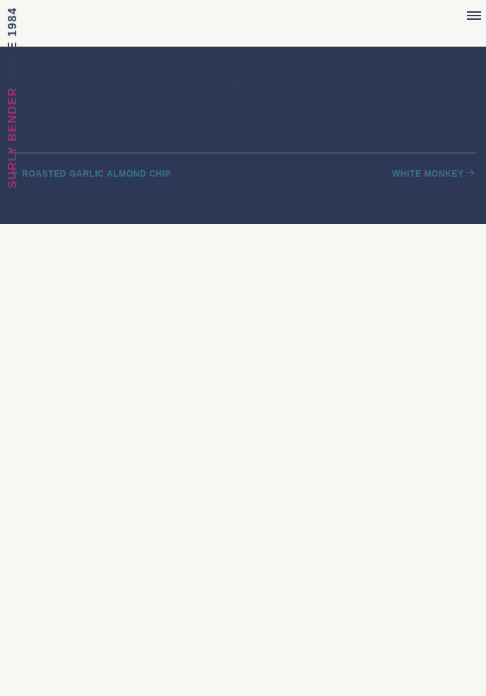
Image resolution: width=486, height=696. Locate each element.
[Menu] (474, 16)
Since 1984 (12, 44)
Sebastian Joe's (243, 19)
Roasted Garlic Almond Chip (96, 174)
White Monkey (428, 174)
